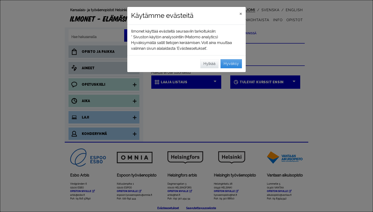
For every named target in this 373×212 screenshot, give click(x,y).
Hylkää (209, 63)
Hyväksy (231, 63)
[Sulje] (241, 13)
